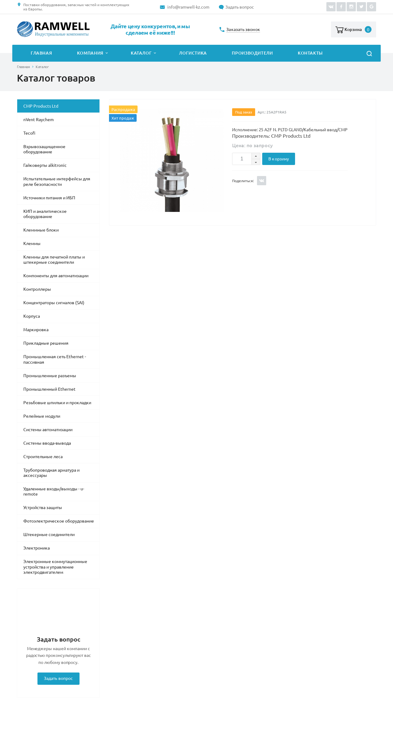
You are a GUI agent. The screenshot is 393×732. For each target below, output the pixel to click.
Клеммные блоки (41, 230)
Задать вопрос (239, 7)
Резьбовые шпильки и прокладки (57, 402)
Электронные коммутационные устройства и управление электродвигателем (55, 567)
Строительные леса (43, 456)
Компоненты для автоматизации (55, 275)
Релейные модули (41, 416)
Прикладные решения (45, 343)
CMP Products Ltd (40, 106)
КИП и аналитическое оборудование (45, 214)
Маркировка (36, 329)
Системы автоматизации (47, 429)
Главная (41, 53)
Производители (252, 53)
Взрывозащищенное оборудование (44, 149)
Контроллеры (37, 289)
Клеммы (32, 243)
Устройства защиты (42, 507)
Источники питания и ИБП (49, 197)
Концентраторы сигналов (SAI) (53, 302)
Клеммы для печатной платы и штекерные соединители (54, 260)
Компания (90, 53)
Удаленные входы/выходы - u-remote (53, 491)
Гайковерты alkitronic (45, 165)
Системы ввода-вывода (47, 443)
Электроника (36, 548)
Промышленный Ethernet (49, 389)
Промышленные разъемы (49, 375)
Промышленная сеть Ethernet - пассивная (54, 359)
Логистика (193, 53)
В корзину (278, 158)
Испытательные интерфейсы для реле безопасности (56, 181)
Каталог (141, 53)
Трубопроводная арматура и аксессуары (51, 473)
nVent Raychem (38, 119)
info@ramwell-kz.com (188, 7)
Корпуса (31, 316)
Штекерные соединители (49, 534)
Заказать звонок (243, 29)
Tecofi (29, 133)
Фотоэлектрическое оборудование (58, 521)
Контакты (310, 53)
